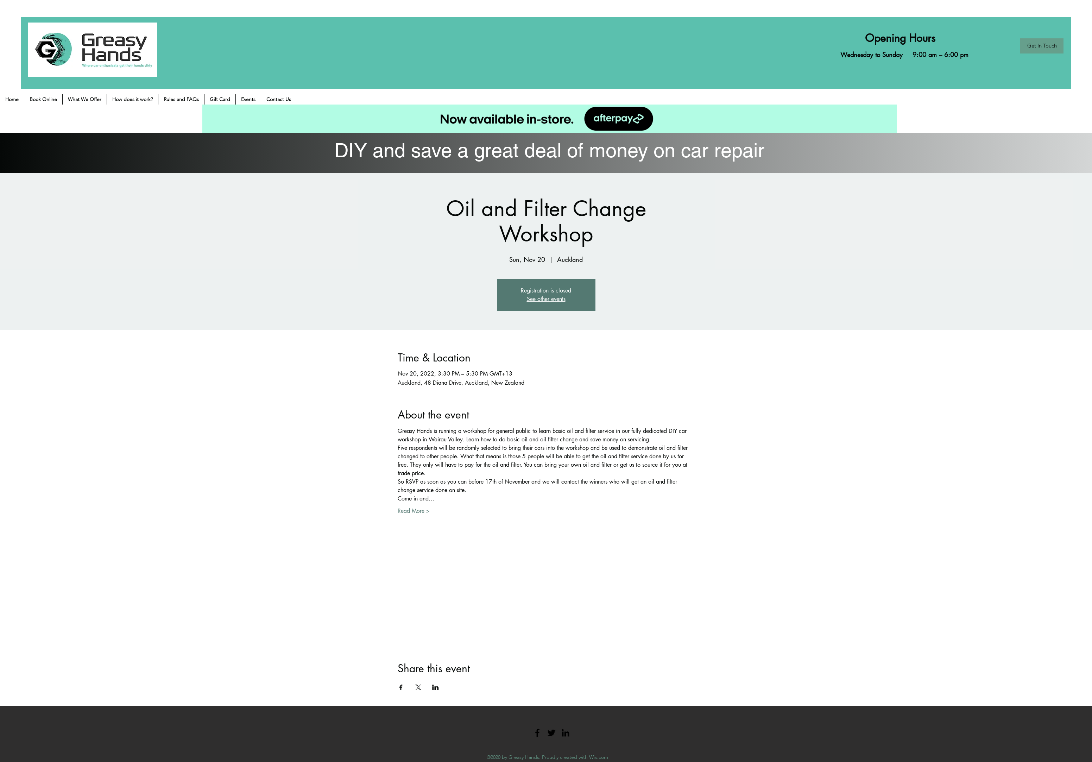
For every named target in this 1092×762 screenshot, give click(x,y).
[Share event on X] (418, 687)
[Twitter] (551, 733)
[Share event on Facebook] (401, 687)
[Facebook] (537, 733)
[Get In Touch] (1042, 46)
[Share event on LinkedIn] (435, 687)
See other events (546, 299)
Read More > (414, 511)
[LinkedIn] (565, 733)
